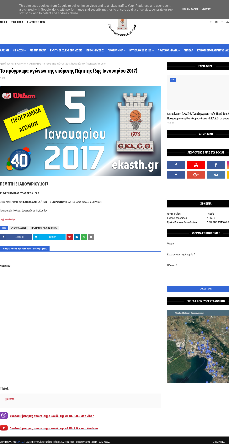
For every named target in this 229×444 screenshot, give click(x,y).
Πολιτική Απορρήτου (177, 218)
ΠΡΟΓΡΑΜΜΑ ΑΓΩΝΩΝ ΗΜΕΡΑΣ (28, 63)
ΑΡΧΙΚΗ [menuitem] (4, 50)
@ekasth (9, 399)
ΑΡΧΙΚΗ (3, 22)
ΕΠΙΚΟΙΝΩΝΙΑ (17, 22)
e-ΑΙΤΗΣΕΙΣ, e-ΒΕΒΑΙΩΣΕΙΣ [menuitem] (66, 50)
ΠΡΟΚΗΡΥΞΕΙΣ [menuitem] (95, 50)
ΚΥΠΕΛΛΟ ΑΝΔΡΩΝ (19, 228)
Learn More (190, 9)
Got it (206, 9)
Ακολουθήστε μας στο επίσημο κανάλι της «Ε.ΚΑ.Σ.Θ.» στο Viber (52, 416)
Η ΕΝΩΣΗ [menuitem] (18, 50)
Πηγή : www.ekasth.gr (7, 219)
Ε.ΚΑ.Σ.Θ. (20, 442)
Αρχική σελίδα (6, 63)
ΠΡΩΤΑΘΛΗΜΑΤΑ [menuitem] (168, 50)
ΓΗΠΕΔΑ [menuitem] (188, 50)
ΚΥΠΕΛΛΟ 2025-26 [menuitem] (140, 50)
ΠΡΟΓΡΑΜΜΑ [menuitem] (115, 50)
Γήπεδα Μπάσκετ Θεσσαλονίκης (182, 222)
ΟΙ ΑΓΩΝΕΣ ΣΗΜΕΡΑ (36, 22)
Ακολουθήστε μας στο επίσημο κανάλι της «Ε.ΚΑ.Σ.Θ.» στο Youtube (54, 428)
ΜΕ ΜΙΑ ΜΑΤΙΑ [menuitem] (38, 50)
